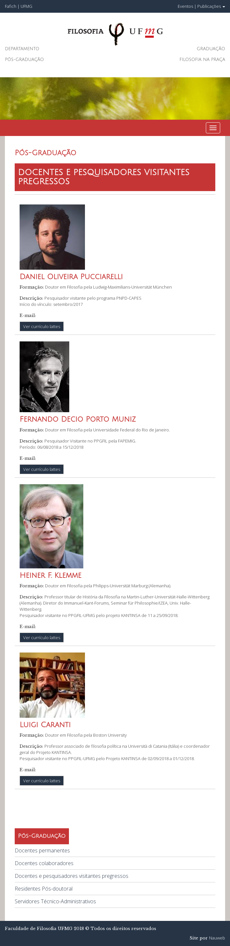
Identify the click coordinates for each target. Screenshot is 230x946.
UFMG (26, 6)
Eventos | (187, 6)
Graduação (211, 49)
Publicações (211, 6)
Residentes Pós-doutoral (44, 888)
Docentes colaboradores (44, 863)
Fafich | (13, 6)
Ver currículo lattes (41, 326)
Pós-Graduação (24, 59)
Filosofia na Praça (202, 59)
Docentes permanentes (42, 850)
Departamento (22, 49)
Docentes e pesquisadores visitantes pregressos (71, 875)
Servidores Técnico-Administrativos (55, 901)
